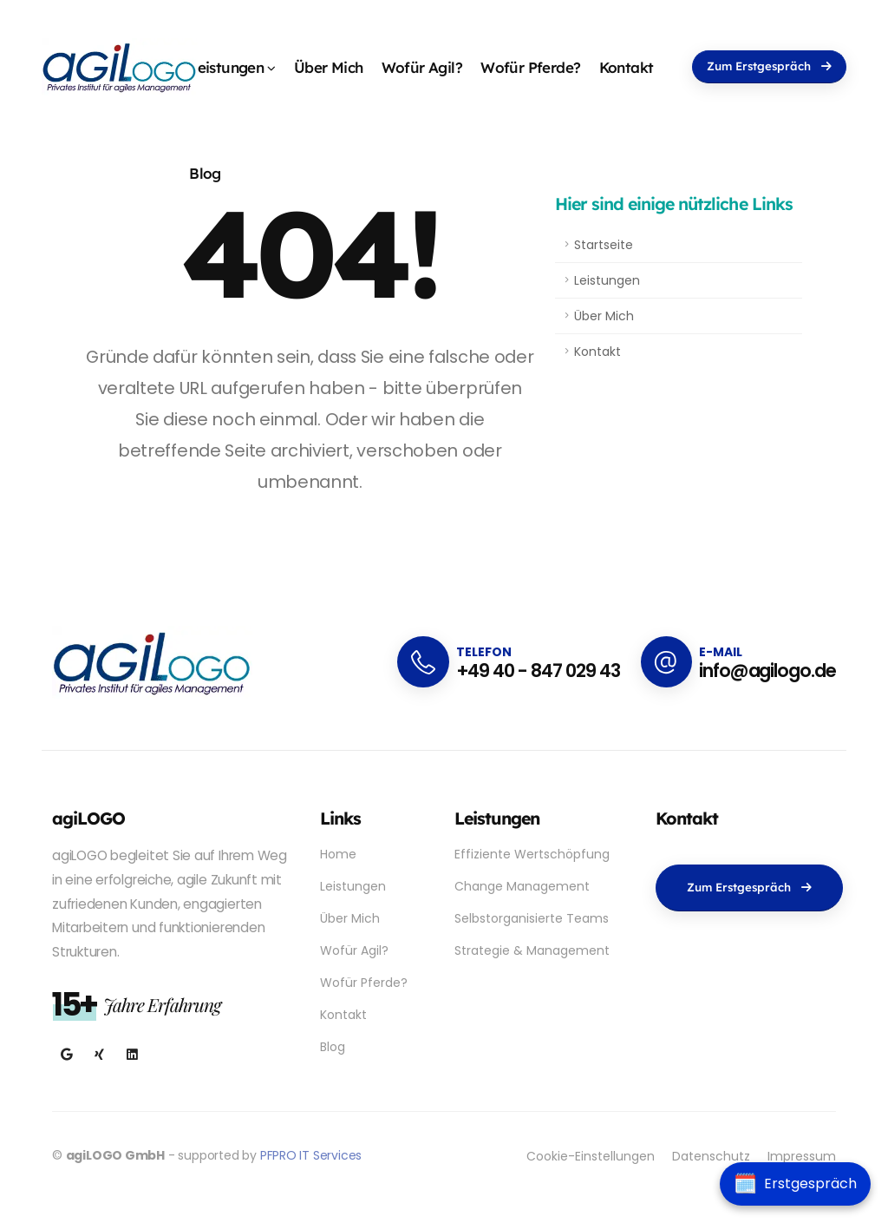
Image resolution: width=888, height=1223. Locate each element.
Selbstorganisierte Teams (531, 918)
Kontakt (626, 67)
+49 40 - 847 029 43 (538, 670)
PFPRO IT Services (311, 1155)
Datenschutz (711, 1156)
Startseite (603, 244)
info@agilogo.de (767, 670)
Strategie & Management (532, 950)
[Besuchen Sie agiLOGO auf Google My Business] (66, 1055)
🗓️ (745, 1183)
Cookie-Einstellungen (590, 1156)
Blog (205, 173)
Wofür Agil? (422, 67)
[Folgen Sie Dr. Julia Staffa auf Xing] (99, 1055)
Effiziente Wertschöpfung (532, 854)
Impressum (801, 1156)
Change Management (522, 886)
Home (338, 854)
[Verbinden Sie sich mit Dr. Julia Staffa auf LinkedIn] (132, 1055)
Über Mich (328, 67)
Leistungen (226, 67)
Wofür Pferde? (530, 67)
